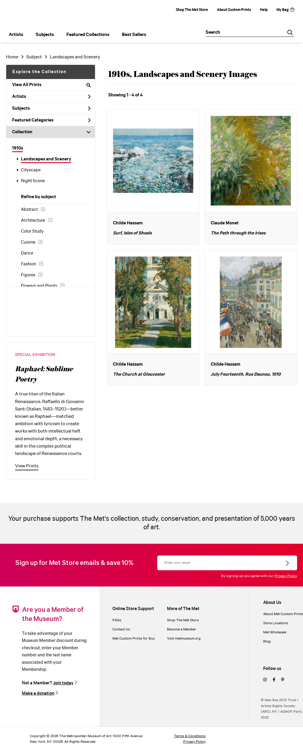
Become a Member (181, 629)
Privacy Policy (286, 576)
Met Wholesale (274, 632)
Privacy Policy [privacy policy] (194, 741)
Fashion (28, 264)
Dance (27, 253)
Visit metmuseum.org (184, 638)
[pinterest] (282, 680)
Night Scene (33, 181)
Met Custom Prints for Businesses (139, 638)
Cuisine (28, 242)
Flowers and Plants (39, 286)
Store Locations (275, 623)
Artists (51, 97)
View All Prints (51, 85)
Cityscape (31, 170)
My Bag (285, 9)
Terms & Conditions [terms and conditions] (190, 736)
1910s (17, 148)
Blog (267, 641)
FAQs (116, 620)
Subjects (51, 108)
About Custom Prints (234, 9)
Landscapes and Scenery (46, 159)
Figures (28, 275)
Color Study (32, 231)
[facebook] (274, 680)
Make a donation (38, 693)
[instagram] (265, 680)
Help (264, 9)
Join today (63, 683)
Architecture (33, 221)
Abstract (29, 210)
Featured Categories (51, 120)
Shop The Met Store (192, 9)
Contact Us (121, 629)
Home (12, 57)
